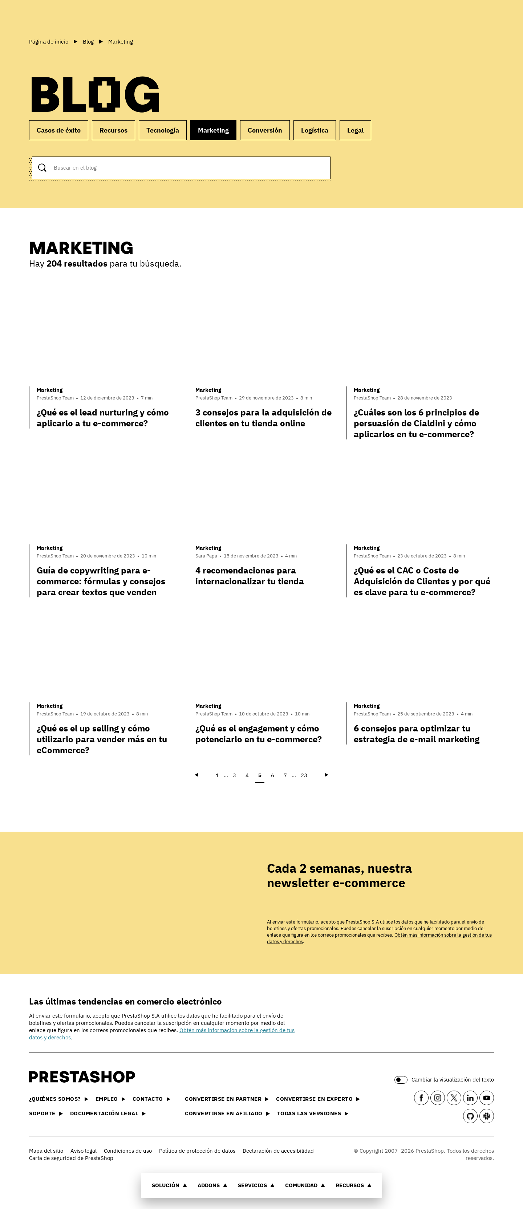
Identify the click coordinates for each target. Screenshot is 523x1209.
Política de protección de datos (197, 1150)
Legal (355, 130)
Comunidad (305, 1185)
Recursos (354, 1185)
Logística (314, 130)
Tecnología (162, 130)
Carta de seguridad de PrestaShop (71, 1158)
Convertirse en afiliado (227, 1113)
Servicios (256, 1185)
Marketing (213, 130)
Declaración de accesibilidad (278, 1150)
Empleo (110, 1098)
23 (304, 775)
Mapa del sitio (46, 1150)
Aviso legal (83, 1150)
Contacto (151, 1098)
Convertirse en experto (318, 1098)
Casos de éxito (59, 130)
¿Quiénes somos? (58, 1098)
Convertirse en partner (227, 1098)
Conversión (265, 130)
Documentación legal (108, 1113)
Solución (169, 1185)
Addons (212, 1185)
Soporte (46, 1113)
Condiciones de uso (128, 1150)
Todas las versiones (313, 1113)
